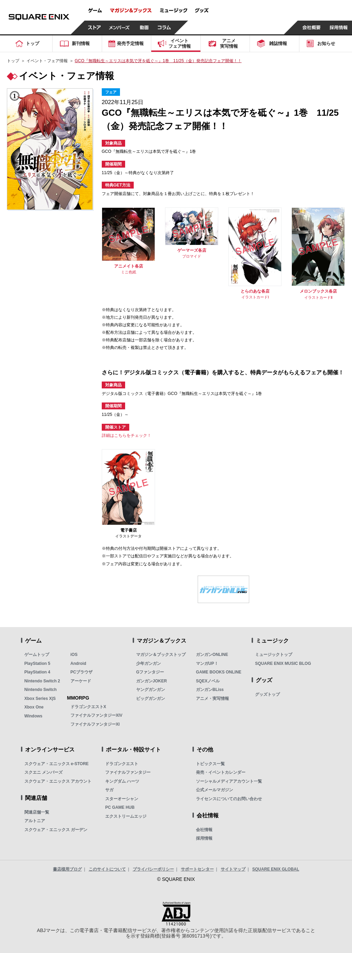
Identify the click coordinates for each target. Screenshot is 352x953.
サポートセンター (197, 869)
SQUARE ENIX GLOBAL (275, 869)
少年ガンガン (148, 663)
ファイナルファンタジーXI (95, 724)
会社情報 (204, 829)
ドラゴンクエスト (121, 763)
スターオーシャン (121, 798)
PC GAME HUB (119, 807)
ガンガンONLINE (212, 654)
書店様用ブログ (67, 869)
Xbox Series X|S (40, 698)
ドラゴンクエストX (88, 706)
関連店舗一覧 (36, 812)
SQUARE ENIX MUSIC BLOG (283, 663)
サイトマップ (233, 869)
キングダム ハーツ (122, 781)
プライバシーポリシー (153, 869)
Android (78, 663)
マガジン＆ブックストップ (161, 654)
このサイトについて (107, 869)
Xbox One (34, 707)
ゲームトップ (36, 654)
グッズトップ (267, 694)
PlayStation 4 (37, 672)
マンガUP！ (207, 663)
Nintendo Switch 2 (42, 681)
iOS (74, 654)
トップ (13, 60)
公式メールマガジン (214, 789)
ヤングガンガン (150, 689)
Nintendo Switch (40, 689)
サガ (109, 789)
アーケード (80, 681)
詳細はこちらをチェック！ (126, 435)
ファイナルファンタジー (128, 772)
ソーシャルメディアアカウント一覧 (229, 781)
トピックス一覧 (210, 763)
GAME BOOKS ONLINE (218, 672)
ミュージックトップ (273, 654)
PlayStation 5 (37, 663)
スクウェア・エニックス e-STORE (56, 763)
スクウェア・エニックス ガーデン (55, 829)
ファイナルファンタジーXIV (96, 715)
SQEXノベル (208, 681)
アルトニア (34, 820)
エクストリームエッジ (125, 816)
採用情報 (204, 838)
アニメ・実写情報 (212, 698)
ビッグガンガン (150, 698)
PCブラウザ (81, 672)
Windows (33, 716)
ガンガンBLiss (210, 689)
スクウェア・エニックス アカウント (57, 781)
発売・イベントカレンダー (220, 772)
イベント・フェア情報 (47, 60)
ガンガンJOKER (151, 681)
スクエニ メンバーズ (43, 772)
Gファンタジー (150, 672)
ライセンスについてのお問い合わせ (229, 798)
